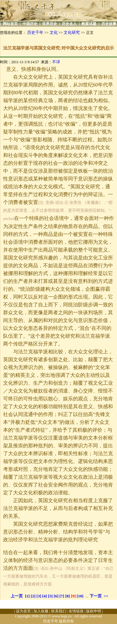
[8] (67, 596)
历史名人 (69, 24)
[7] (62, 596)
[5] (50, 596)
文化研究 (72, 32)
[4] (44, 596)
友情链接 (76, 611)
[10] (80, 596)
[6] (56, 596)
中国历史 (29, 24)
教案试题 (88, 24)
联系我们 (58, 611)
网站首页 (10, 24)
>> (106, 596)
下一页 (96, 596)
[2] (33, 596)
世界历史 (49, 24)
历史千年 (35, 32)
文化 (54, 32)
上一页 (17, 596)
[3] (39, 596)
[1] (27, 596)
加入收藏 (40, 611)
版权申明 (93, 611)
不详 (56, 62)
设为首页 (23, 611)
